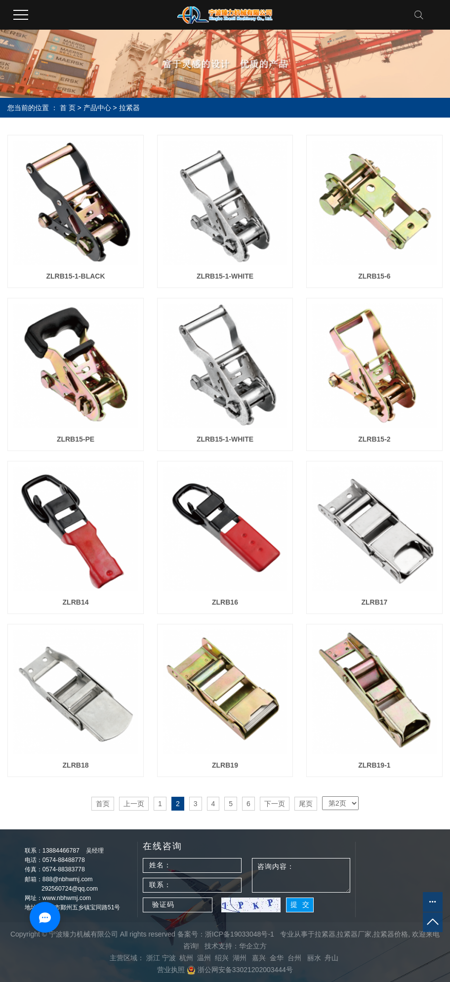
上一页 (133, 804)
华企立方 (253, 946)
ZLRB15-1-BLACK (75, 276)
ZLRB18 (76, 765)
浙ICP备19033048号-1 (239, 934)
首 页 (68, 108)
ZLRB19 (225, 765)
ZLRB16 (225, 602)
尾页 (306, 804)
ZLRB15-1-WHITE (225, 276)
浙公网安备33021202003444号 (240, 970)
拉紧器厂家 (354, 934)
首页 (103, 804)
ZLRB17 (374, 602)
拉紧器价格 (390, 934)
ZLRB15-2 (374, 439)
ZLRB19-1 (374, 765)
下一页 (274, 804)
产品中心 (97, 108)
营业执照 (171, 970)
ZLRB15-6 (374, 276)
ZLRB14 (76, 602)
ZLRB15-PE (75, 439)
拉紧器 (129, 108)
